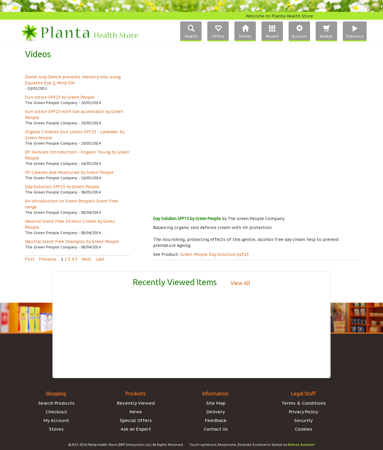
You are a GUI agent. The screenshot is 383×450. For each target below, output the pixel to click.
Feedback (215, 420)
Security (303, 420)
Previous (48, 259)
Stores (56, 429)
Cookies (303, 429)
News (136, 412)
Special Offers (136, 420)
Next (86, 259)
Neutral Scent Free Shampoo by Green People (72, 241)
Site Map (215, 403)
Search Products (56, 403)
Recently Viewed (136, 403)
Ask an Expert (136, 429)
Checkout (56, 412)
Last (100, 259)
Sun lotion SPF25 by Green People (59, 97)
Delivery (215, 412)
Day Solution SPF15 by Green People (62, 186)
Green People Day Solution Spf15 (214, 254)
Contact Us (216, 429)
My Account (56, 420)
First (30, 259)
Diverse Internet (301, 445)
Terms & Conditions (303, 403)
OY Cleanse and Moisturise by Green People (69, 172)
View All (240, 283)
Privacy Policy (303, 412)
